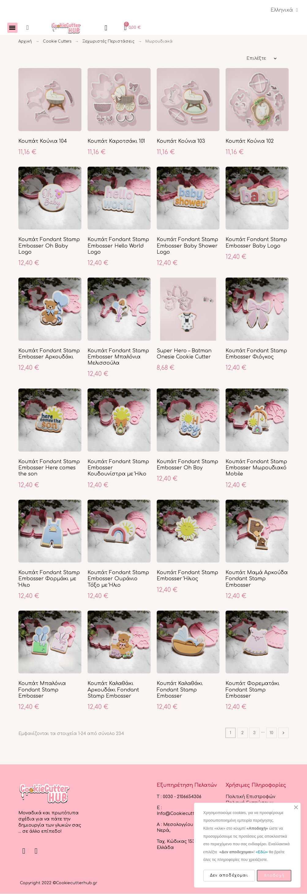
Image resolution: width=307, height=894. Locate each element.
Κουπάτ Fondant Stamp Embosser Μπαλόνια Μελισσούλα (118, 357)
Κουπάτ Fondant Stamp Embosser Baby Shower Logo (187, 246)
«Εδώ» (262, 852)
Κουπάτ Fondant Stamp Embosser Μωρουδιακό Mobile (256, 468)
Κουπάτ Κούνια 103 (181, 141)
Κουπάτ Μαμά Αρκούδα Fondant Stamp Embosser (257, 579)
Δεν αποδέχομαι (229, 875)
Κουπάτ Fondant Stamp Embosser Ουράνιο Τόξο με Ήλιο (118, 579)
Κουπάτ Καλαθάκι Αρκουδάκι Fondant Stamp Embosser (113, 690)
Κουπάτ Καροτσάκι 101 (116, 141)
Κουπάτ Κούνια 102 (250, 141)
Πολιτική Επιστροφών (250, 797)
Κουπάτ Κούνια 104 (42, 141)
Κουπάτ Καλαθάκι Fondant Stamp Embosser (180, 690)
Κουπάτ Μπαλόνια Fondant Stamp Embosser (42, 690)
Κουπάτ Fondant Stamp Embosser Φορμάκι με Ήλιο (49, 579)
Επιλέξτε (256, 58)
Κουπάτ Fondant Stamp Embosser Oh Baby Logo (49, 246)
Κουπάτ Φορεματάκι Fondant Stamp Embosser (252, 690)
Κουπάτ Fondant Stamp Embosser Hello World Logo (118, 246)
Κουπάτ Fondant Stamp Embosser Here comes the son (49, 468)
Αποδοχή (274, 875)
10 (271, 733)
